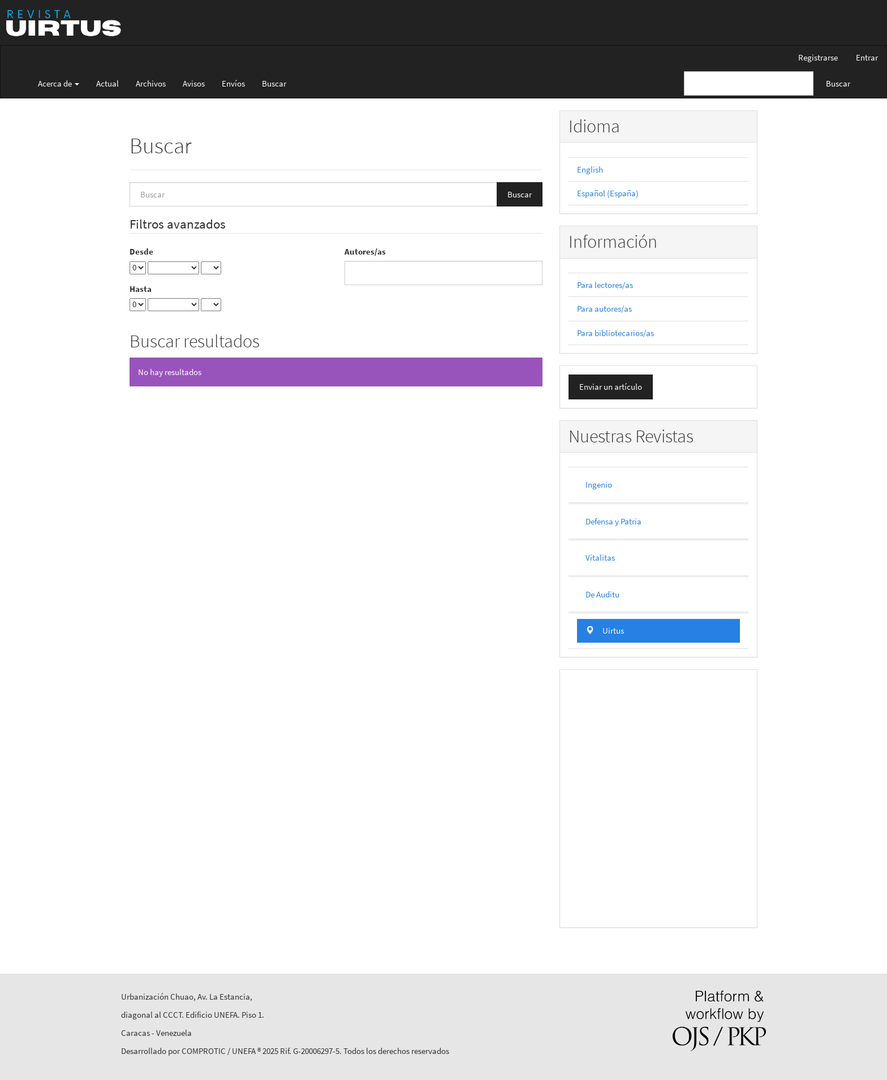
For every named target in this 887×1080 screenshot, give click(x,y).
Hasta (141, 288)
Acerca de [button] (58, 83)
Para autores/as (604, 308)
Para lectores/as (605, 284)
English (590, 169)
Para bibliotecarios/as (615, 333)
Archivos (151, 83)
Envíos (233, 83)
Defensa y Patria (613, 521)
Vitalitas (600, 557)
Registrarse (818, 57)
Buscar (274, 83)
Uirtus (604, 630)
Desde (141, 251)
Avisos (194, 83)
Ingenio (598, 484)
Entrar (867, 57)
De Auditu (602, 594)
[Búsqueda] (748, 83)
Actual (107, 83)
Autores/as (365, 251)
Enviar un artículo (610, 386)
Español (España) (608, 193)
